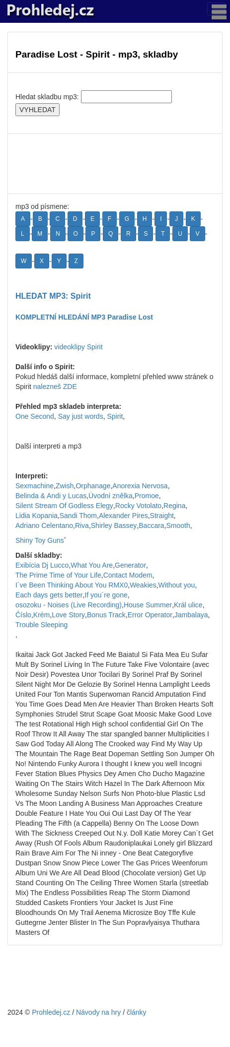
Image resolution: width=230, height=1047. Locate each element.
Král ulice (188, 605)
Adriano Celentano (44, 525)
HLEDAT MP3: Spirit (53, 296)
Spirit (115, 416)
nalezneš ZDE (55, 387)
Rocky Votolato (138, 506)
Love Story (68, 615)
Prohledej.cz (51, 1012)
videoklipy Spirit (78, 347)
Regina (174, 506)
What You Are (92, 565)
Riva (82, 525)
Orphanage (93, 486)
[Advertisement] (115, 163)
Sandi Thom (78, 516)
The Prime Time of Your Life (58, 575)
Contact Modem (128, 575)
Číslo (23, 615)
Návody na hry (98, 1012)
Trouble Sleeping (41, 625)
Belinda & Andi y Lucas (50, 496)
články (137, 1012)
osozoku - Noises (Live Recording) (68, 605)
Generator (130, 565)
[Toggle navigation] (216, 8)
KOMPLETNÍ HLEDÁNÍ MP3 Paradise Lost (84, 317)
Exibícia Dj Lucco (42, 565)
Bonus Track (106, 615)
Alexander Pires (123, 516)
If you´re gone (105, 595)
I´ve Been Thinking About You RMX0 (71, 585)
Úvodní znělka (110, 496)
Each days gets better (48, 595)
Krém (41, 615)
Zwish (65, 486)
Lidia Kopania (36, 516)
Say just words (80, 416)
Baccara (151, 525)
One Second (34, 416)
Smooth (178, 525)
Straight (162, 516)
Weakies (143, 585)
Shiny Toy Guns (39, 540)
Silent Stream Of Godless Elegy (64, 506)
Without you (176, 585)
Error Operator (150, 615)
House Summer (148, 605)
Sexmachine (34, 486)
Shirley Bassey (114, 525)
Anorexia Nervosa (139, 486)
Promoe (147, 496)
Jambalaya (191, 615)
